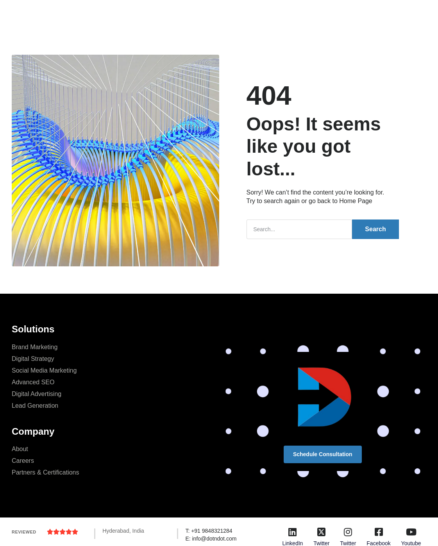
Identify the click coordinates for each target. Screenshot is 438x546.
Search (375, 229)
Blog (226, 13)
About (20, 449)
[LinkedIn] (292, 532)
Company (194, 13)
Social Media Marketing (44, 370)
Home (123, 13)
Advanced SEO (33, 382)
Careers (23, 460)
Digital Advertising (36, 394)
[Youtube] (411, 532)
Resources (260, 13)
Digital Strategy (33, 358)
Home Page (355, 201)
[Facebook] (378, 532)
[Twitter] (321, 532)
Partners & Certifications (45, 472)
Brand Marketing (34, 347)
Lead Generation (35, 405)
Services (156, 13)
